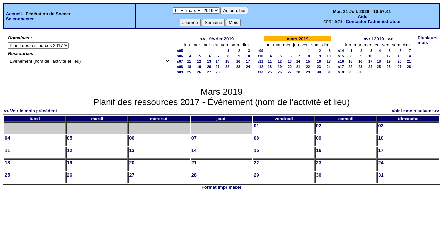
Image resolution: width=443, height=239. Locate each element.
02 (318, 125)
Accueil (14, 13)
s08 (180, 67)
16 (238, 61)
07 (194, 138)
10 (248, 56)
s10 (260, 56)
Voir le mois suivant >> (415, 110)
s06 (180, 56)
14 (218, 61)
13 (209, 61)
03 (380, 125)
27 (209, 72)
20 (209, 67)
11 (189, 61)
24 (248, 67)
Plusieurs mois (428, 40)
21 (218, 67)
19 (199, 67)
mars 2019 (297, 38)
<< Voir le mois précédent (30, 110)
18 (189, 67)
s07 (180, 61)
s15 (341, 56)
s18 (341, 72)
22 (227, 67)
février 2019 (221, 38)
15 (227, 61)
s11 (260, 61)
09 (318, 138)
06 (131, 138)
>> (390, 38)
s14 (341, 51)
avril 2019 (374, 38)
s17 (341, 67)
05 (69, 138)
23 (238, 67)
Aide (362, 16)
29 (308, 72)
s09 (180, 72)
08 (256, 138)
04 (7, 138)
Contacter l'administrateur (373, 21)
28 (218, 72)
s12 (260, 67)
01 (256, 125)
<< (202, 38)
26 (199, 72)
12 (199, 61)
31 (329, 72)
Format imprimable (222, 187)
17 (248, 61)
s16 (341, 61)
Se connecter (20, 18)
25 (189, 72)
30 (319, 72)
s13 (260, 72)
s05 (180, 51)
